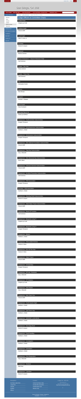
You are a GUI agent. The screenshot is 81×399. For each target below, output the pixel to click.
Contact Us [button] (7, 38)
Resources (8, 26)
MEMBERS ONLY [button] (54, 12)
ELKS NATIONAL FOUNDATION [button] (40, 12)
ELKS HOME (9, 12)
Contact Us (46, 394)
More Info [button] (7, 35)
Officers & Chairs (9, 24)
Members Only (36, 388)
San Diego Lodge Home (15, 382)
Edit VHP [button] (7, 40)
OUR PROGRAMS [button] (26, 12)
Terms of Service (35, 394)
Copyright (37, 395)
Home (19, 14)
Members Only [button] (8, 28)
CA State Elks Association (38, 384)
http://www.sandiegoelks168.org (63, 385)
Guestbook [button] (7, 33)
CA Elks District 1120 (37, 386)
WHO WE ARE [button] (16, 12)
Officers (12, 390)
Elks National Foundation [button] (10, 31)
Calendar (7, 20)
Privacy (41, 394)
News (7, 19)
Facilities (7, 22)
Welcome (7, 17)
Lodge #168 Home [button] (9, 14)
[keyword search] (68, 12)
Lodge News (13, 384)
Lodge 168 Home (25, 14)
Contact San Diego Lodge (38, 382)
